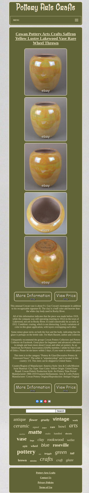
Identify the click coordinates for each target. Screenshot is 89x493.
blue (45, 445)
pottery (26, 451)
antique (19, 419)
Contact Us (45, 477)
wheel (34, 446)
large (32, 440)
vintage (61, 419)
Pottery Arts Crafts (45, 473)
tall (72, 453)
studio (48, 433)
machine (22, 434)
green (61, 452)
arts (73, 425)
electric (68, 433)
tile (40, 454)
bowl (62, 426)
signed (36, 427)
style (25, 446)
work (75, 420)
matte (35, 432)
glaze (69, 460)
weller (71, 440)
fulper (44, 428)
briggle (48, 453)
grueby (45, 420)
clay (41, 440)
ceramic (21, 425)
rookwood (55, 439)
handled (58, 433)
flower (33, 420)
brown (22, 460)
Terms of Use (45, 487)
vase (22, 439)
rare (52, 427)
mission (33, 461)
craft (59, 460)
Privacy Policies (46, 482)
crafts (46, 459)
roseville (61, 445)
